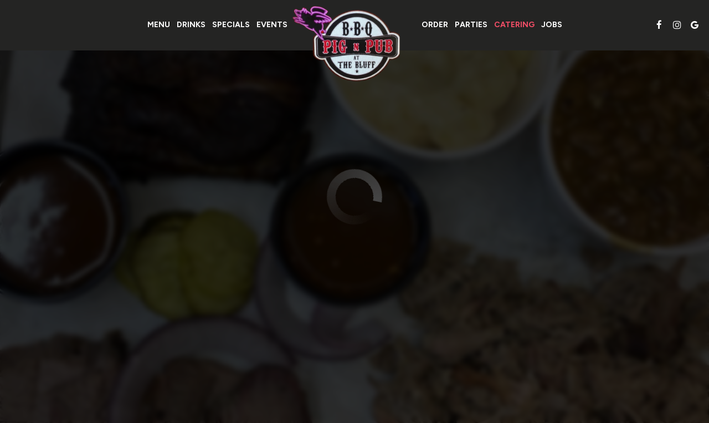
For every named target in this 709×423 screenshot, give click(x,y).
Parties (471, 24)
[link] (354, 43)
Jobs (551, 24)
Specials (231, 24)
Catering (514, 24)
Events (271, 24)
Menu (158, 24)
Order (435, 24)
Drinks (191, 24)
